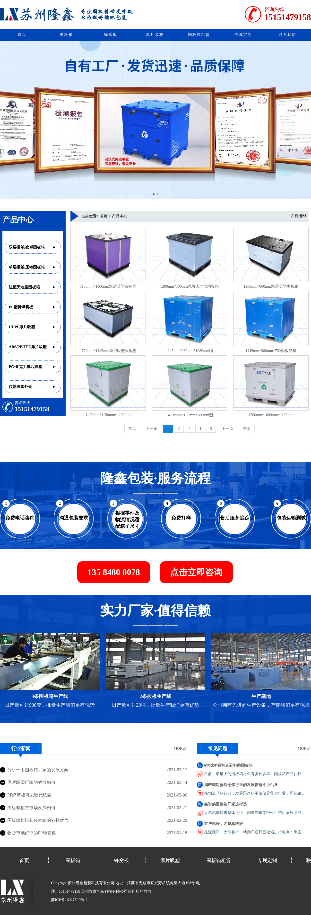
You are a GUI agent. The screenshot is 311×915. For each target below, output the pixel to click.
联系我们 (287, 35)
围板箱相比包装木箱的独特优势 (38, 820)
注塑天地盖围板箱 (24, 287)
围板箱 (66, 35)
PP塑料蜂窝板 (21, 307)
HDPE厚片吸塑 (22, 327)
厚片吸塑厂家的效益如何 (31, 782)
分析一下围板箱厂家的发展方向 (38, 769)
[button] (154, 194)
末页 (247, 429)
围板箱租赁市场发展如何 (31, 807)
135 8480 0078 (113, 572)
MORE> (180, 748)
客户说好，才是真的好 (223, 824)
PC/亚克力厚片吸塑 (25, 367)
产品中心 (119, 216)
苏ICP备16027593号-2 (69, 900)
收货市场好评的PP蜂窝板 (31, 833)
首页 (22, 35)
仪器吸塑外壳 (20, 387)
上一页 (151, 429)
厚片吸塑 (155, 35)
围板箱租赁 (199, 35)
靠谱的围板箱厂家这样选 (225, 804)
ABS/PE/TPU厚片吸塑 (28, 347)
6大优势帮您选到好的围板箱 (228, 765)
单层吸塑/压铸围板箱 (27, 267)
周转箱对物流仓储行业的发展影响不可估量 (241, 785)
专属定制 (243, 35)
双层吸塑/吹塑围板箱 (27, 247)
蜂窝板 (110, 35)
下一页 (227, 429)
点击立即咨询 (196, 572)
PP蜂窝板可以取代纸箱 (29, 795)
